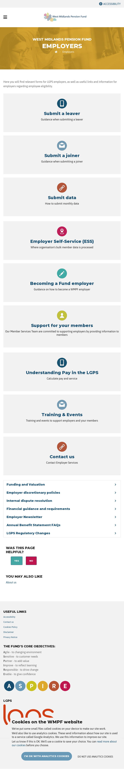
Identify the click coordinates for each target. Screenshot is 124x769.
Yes (16, 560)
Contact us (8, 622)
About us (11, 582)
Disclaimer (8, 632)
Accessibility (112, 3)
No (31, 560)
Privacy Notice (10, 637)
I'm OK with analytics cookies (46, 756)
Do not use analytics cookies (95, 757)
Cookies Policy (10, 627)
